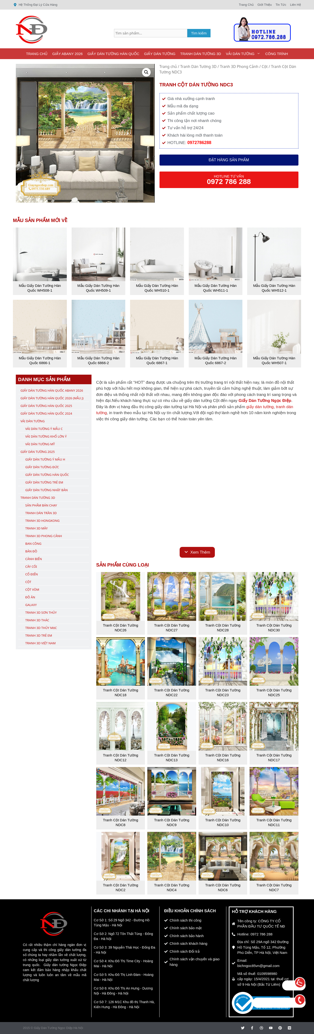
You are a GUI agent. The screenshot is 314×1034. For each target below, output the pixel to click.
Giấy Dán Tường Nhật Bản (46, 490)
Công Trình (276, 54)
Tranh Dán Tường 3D (200, 54)
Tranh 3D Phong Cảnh (239, 66)
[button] (146, 72)
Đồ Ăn (30, 597)
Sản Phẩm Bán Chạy (41, 505)
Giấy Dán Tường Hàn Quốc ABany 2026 (52, 390)
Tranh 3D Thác (37, 620)
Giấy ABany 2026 (67, 54)
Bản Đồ (31, 551)
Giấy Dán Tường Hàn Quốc (113, 54)
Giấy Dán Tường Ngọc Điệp (265, 400)
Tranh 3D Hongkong (42, 520)
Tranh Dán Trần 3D (41, 513)
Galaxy (31, 605)
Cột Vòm (32, 589)
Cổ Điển (31, 574)
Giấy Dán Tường (160, 54)
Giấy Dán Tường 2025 (38, 452)
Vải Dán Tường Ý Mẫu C (44, 429)
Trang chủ (168, 66)
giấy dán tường (260, 407)
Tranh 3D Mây (36, 528)
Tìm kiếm (199, 33)
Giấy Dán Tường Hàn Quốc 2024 (46, 413)
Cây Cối (31, 566)
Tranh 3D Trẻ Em (38, 635)
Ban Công (33, 543)
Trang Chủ (36, 54)
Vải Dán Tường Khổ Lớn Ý (46, 436)
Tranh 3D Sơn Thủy (41, 612)
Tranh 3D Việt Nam (40, 643)
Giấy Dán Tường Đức (42, 467)
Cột (265, 66)
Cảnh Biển (33, 559)
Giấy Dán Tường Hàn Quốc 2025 (46, 406)
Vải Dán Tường (244, 53)
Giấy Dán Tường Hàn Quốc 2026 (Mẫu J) (52, 398)
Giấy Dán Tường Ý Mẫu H (45, 459)
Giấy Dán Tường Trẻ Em (44, 482)
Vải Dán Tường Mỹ (40, 444)
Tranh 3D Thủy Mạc (41, 628)
